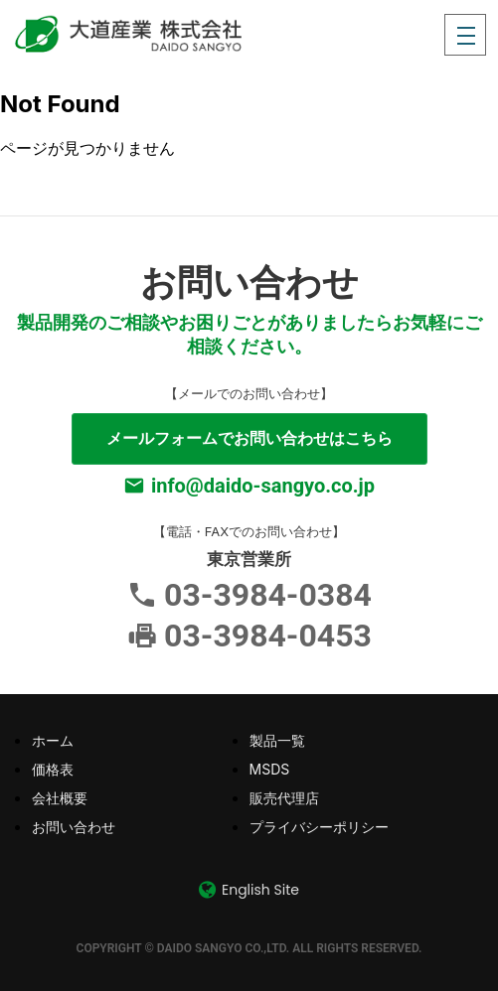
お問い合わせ (73, 826)
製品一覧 (277, 740)
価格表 (53, 769)
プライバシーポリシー (319, 826)
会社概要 (59, 797)
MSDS (269, 769)
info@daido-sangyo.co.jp (263, 485)
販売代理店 (284, 797)
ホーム (53, 740)
